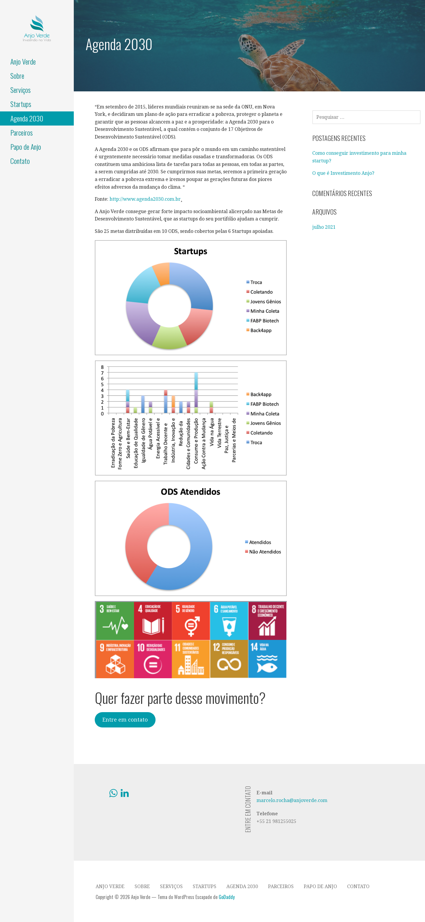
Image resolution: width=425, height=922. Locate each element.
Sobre (17, 75)
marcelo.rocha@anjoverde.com (291, 800)
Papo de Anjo (25, 146)
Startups (20, 103)
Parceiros (21, 132)
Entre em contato (125, 720)
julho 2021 (324, 227)
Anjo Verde (23, 61)
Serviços (20, 89)
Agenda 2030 (26, 118)
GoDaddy (227, 896)
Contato (20, 160)
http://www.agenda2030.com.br (145, 199)
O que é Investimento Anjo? (343, 173)
